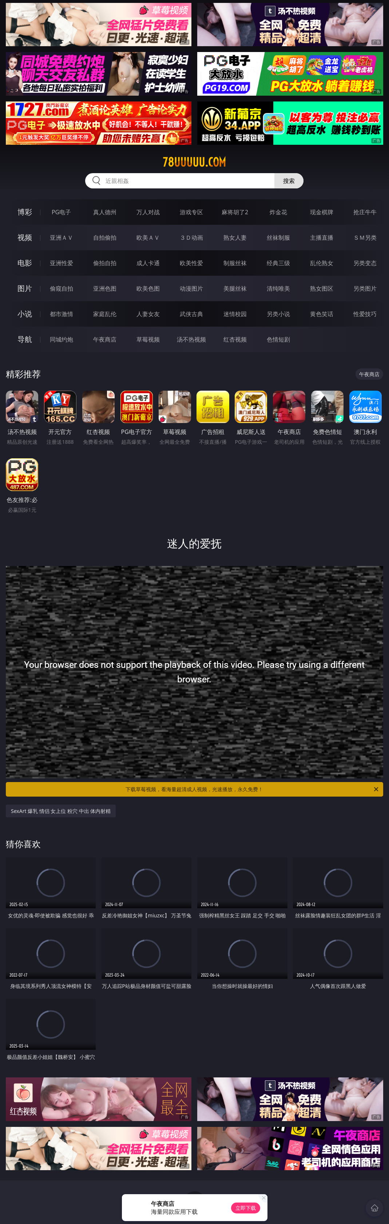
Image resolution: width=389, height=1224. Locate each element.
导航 (24, 339)
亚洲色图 (104, 288)
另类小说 (278, 314)
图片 (24, 288)
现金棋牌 (321, 212)
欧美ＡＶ (148, 238)
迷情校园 (235, 314)
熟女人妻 (235, 238)
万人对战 (148, 212)
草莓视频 (148, 339)
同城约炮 (61, 339)
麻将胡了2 (235, 212)
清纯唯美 (278, 288)
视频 (24, 237)
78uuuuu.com (194, 162)
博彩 (24, 212)
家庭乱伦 (104, 314)
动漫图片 (191, 288)
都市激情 (61, 314)
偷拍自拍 (104, 263)
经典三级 (278, 263)
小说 (24, 314)
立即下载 (245, 1207)
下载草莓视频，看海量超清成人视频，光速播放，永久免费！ (252, 789)
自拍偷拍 (104, 238)
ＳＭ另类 (365, 238)
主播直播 (321, 238)
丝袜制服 (278, 238)
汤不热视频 (191, 339)
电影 (24, 263)
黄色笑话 (321, 314)
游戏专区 (191, 212)
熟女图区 (321, 288)
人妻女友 (148, 314)
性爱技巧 (365, 314)
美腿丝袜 (235, 288)
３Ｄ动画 (191, 238)
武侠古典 (191, 314)
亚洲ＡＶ (61, 238)
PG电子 (61, 212)
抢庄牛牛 (365, 212)
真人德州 (104, 212)
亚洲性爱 (61, 263)
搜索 (289, 181)
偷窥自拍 (61, 288)
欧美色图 (148, 288)
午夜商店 (104, 339)
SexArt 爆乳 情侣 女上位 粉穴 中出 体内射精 (61, 811)
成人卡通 (148, 263)
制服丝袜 (235, 263)
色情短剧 (278, 339)
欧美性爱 (191, 263)
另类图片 (365, 288)
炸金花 (278, 212)
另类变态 (365, 263)
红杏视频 (235, 339)
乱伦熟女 (321, 263)
